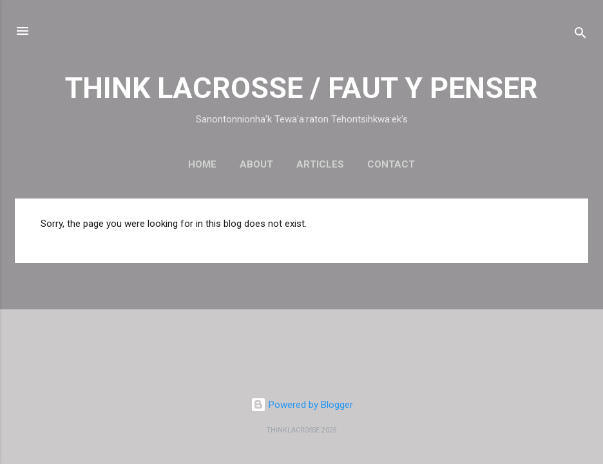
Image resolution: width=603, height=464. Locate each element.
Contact (391, 164)
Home (202, 164)
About (256, 164)
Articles (320, 164)
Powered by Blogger (302, 405)
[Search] (580, 35)
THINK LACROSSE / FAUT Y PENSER (301, 88)
